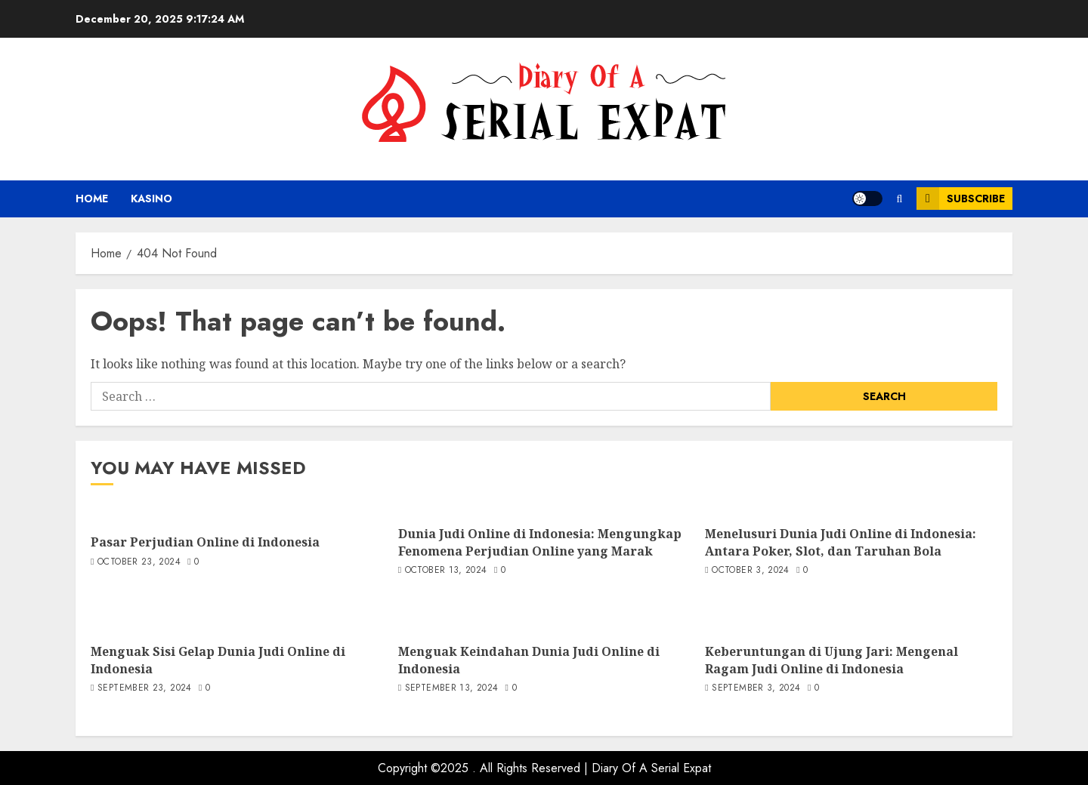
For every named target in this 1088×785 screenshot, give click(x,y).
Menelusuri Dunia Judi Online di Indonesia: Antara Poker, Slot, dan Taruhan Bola (840, 542)
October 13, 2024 (446, 571)
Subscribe (960, 198)
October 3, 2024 (750, 571)
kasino (151, 198)
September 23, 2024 (144, 688)
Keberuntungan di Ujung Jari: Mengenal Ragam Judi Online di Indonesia (831, 659)
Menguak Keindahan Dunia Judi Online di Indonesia (529, 659)
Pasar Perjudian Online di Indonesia (205, 542)
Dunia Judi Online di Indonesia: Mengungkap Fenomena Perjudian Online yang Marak (540, 542)
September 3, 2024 (756, 688)
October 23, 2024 (139, 562)
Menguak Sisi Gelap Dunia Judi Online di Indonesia (218, 659)
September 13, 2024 (451, 688)
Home (92, 198)
